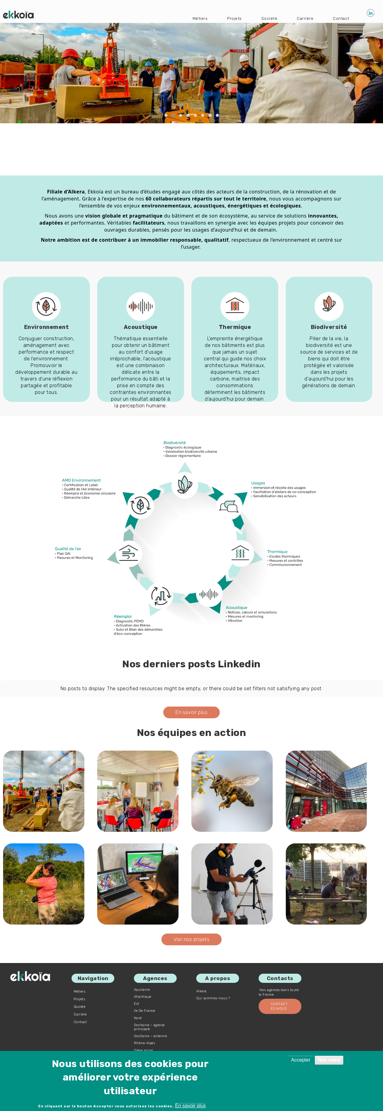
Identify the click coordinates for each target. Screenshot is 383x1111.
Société (265, 18)
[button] (166, 115)
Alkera (201, 991)
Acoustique (141, 327)
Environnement (46, 327)
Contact (340, 18)
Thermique (235, 327)
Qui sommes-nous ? (213, 998)
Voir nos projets (191, 939)
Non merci (329, 1059)
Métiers (192, 18)
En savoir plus (191, 712)
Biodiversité (329, 327)
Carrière (302, 18)
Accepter (300, 1059)
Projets (228, 18)
